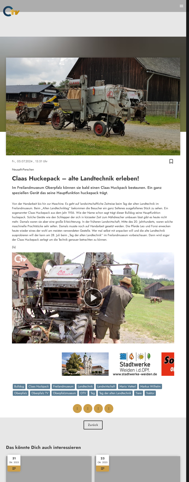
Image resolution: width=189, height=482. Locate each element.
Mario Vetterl (128, 386)
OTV (83, 393)
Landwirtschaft (106, 386)
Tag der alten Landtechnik (115, 393)
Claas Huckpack (38, 386)
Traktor (150, 393)
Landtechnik (85, 386)
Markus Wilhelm (150, 386)
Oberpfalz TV (40, 393)
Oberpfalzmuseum (64, 393)
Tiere (139, 393)
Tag (93, 393)
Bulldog (19, 386)
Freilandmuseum (63, 386)
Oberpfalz (20, 393)
